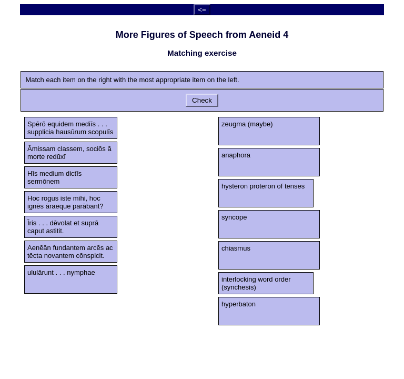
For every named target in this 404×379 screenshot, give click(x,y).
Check (202, 100)
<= (202, 10)
